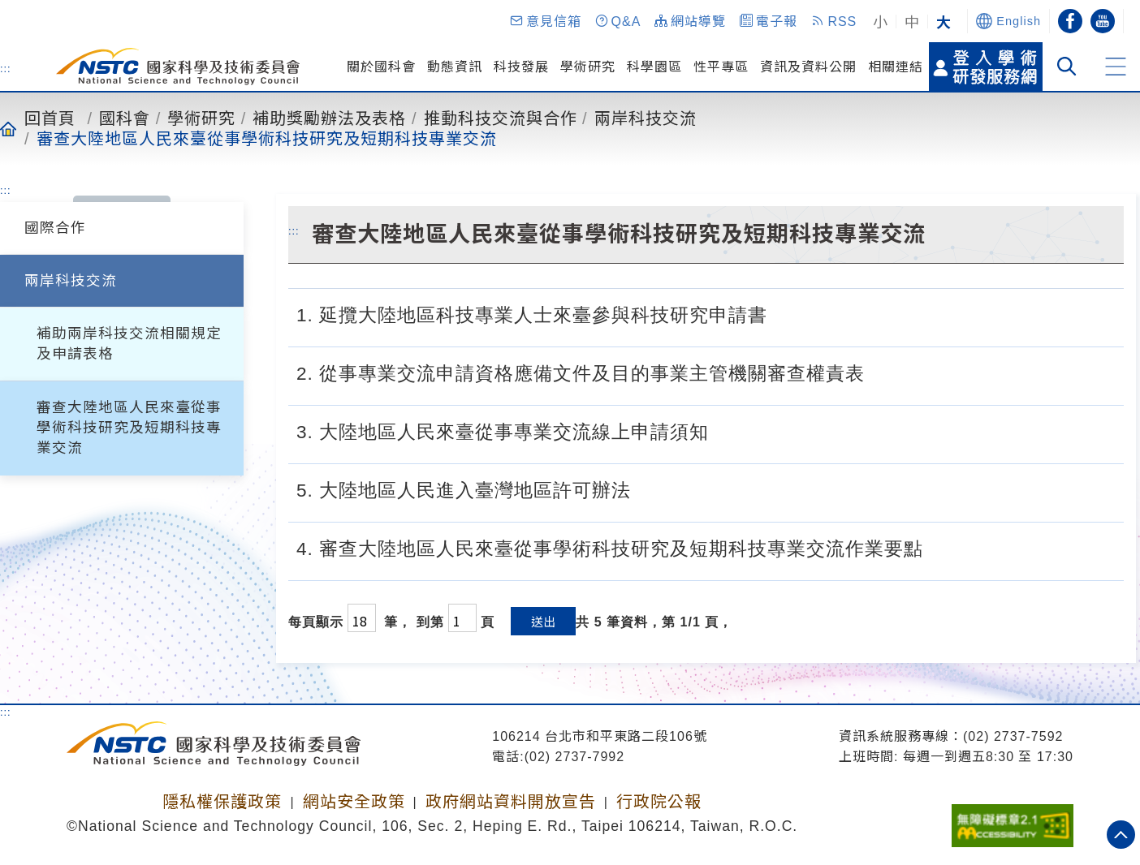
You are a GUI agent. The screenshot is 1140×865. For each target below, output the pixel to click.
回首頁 (50, 118)
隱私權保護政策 (222, 802)
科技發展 (521, 66)
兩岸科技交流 (645, 118)
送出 (543, 621)
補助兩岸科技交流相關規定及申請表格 (129, 343)
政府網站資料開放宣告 (510, 802)
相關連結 (895, 66)
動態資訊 (454, 66)
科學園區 (654, 66)
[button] (544, 21)
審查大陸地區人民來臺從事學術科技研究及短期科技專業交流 (267, 138)
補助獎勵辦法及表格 (329, 118)
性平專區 (721, 66)
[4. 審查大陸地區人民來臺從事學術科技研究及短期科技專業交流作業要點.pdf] (940, 547)
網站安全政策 (354, 802)
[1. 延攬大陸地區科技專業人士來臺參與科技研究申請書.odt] (863, 313)
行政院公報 (659, 802)
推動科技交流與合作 (500, 118)
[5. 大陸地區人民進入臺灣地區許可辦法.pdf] (648, 488)
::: (5, 68)
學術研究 (587, 66)
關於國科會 (381, 66)
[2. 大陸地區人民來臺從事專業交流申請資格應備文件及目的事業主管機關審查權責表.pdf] (882, 371)
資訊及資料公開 (808, 66)
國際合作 (55, 228)
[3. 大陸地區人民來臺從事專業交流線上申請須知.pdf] (726, 430)
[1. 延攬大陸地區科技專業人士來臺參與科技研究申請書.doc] (824, 313)
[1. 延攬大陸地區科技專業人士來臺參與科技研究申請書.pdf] (784, 313)
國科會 (124, 118)
